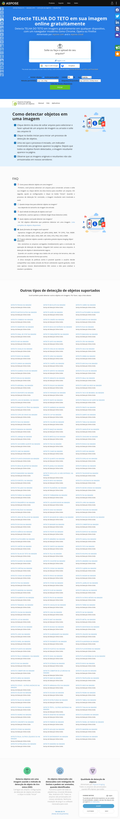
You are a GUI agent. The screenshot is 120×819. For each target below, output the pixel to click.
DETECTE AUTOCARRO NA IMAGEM (87, 312)
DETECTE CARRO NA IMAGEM (86, 305)
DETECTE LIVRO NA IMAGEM (85, 502)
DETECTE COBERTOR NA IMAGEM (87, 524)
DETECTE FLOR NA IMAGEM (52, 590)
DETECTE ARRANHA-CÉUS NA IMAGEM (56, 685)
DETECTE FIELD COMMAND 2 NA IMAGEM (25, 656)
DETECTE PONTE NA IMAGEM (53, 532)
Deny (106, 811)
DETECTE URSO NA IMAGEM (52, 356)
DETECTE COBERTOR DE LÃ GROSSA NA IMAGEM (56, 672)
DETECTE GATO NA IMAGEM (52, 342)
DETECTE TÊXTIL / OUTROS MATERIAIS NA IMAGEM (57, 708)
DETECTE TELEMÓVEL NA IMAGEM (54, 488)
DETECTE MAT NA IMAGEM (52, 620)
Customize (90, 811)
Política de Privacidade (90, 69)
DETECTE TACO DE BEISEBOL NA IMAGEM (90, 393)
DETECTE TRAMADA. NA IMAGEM (22, 605)
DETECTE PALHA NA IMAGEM (20, 700)
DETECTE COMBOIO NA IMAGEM (22, 320)
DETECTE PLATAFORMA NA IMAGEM (88, 649)
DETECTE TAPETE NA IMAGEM (53, 546)
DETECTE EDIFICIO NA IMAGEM (86, 532)
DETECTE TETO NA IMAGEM (85, 546)
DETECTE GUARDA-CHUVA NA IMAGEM (24, 371)
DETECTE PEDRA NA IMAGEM (85, 693)
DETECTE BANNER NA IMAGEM (53, 524)
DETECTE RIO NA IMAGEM (19, 663)
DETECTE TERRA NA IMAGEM (85, 605)
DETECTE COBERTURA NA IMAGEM (22, 671)
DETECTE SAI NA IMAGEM (84, 612)
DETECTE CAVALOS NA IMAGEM (21, 349)
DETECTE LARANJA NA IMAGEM (21, 437)
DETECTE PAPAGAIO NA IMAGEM (54, 393)
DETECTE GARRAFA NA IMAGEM (54, 407)
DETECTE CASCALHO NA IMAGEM (54, 605)
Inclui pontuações (52, 77)
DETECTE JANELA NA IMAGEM (53, 466)
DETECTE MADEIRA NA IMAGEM (21, 590)
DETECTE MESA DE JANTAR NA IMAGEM (24, 466)
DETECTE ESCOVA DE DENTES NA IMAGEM (90, 517)
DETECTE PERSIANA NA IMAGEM (87, 737)
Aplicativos (56, 103)
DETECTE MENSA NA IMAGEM (86, 466)
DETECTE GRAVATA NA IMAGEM (54, 378)
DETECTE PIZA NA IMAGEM (52, 444)
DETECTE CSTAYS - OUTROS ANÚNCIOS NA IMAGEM (25, 686)
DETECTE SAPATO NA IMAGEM (53, 371)
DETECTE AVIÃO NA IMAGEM (53, 312)
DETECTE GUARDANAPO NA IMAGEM (55, 634)
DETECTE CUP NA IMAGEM (52, 415)
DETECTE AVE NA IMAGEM (19, 342)
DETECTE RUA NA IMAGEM (85, 327)
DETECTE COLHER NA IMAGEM (53, 422)
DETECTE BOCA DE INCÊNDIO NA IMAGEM (57, 327)
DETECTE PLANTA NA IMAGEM (21, 649)
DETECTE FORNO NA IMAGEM (21, 495)
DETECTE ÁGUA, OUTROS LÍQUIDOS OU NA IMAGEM (25, 738)
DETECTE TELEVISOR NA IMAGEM (87, 473)
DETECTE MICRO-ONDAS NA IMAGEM (88, 488)
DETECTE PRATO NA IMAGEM (85, 407)
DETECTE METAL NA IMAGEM (85, 620)
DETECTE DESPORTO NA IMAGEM (22, 393)
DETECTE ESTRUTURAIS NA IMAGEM (55, 700)
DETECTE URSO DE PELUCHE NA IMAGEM (25, 517)
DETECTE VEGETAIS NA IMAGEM (54, 715)
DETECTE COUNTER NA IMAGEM (54, 561)
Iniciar (60, 87)
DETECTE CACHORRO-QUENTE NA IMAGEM (25, 444)
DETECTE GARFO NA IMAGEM (86, 415)
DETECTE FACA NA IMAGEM (20, 422)
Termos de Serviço (76, 69)
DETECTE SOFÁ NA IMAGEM (85, 451)
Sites (68, 3)
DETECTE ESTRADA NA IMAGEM (54, 663)
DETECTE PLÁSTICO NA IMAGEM (54, 649)
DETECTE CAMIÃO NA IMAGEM (53, 320)
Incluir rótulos (36, 77)
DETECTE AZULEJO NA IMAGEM (53, 729)
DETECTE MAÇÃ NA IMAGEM (52, 429)
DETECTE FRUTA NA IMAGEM (53, 598)
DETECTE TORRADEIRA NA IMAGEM (55, 495)
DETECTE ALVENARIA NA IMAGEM (87, 715)
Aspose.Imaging (99, 784)
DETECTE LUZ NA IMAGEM (19, 620)
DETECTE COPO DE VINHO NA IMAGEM (24, 415)
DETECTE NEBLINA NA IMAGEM (86, 590)
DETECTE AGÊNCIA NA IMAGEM (21, 532)
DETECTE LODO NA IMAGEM (20, 634)
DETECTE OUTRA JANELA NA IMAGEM (23, 744)
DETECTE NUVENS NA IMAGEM (21, 561)
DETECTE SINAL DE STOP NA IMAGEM (23, 334)
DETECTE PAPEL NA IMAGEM (20, 641)
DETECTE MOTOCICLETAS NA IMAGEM (24, 312)
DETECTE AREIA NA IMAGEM (20, 678)
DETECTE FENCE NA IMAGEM (53, 576)
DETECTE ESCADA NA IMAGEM (53, 693)
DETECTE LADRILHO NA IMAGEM (87, 583)
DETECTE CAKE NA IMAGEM (20, 451)
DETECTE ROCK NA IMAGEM (85, 663)
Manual (41, 103)
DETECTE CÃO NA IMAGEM (85, 342)
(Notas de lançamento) (60, 814)
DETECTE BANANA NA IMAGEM (21, 429)
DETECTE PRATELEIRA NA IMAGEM (87, 678)
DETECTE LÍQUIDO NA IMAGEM (86, 634)
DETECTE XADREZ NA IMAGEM (21, 715)
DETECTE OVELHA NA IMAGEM (53, 349)
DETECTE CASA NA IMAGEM (52, 612)
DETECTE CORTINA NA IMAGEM (21, 568)
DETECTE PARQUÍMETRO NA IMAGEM (56, 334)
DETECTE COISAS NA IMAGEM (53, 568)
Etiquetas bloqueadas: (81, 80)
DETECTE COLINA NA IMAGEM (21, 612)
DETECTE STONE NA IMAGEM (53, 583)
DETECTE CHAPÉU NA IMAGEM (53, 363)
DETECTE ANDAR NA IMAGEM (86, 576)
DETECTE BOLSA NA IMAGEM (20, 378)
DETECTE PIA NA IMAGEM (84, 495)
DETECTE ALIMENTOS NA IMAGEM (22, 598)
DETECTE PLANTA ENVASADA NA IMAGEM (25, 459)
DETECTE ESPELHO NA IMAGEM (86, 459)
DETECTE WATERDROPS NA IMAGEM (55, 737)
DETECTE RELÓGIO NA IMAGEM (21, 510)
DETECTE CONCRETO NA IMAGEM (22, 722)
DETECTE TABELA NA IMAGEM (86, 700)
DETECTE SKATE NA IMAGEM (53, 400)
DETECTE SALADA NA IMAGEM (86, 671)
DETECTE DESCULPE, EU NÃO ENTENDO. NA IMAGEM (58, 474)
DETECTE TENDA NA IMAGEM (21, 707)
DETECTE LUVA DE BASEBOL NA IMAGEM (24, 400)
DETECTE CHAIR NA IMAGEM (53, 451)
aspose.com (58, 34)
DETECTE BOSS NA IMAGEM (20, 356)
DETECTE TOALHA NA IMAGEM (86, 707)
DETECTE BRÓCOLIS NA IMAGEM (54, 437)
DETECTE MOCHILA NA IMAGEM (86, 363)
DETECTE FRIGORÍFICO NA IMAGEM (23, 502)
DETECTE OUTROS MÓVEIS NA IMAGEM (89, 598)
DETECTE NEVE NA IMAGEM (85, 685)
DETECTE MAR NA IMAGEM (52, 678)
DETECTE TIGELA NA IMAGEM (86, 422)
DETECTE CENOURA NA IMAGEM (87, 437)
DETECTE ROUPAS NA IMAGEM (86, 554)
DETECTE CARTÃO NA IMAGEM (21, 546)
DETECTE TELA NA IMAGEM (52, 554)
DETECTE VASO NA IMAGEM (52, 510)
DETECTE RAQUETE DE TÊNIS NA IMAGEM (25, 407)
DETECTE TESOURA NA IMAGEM (86, 510)
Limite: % (68, 77)
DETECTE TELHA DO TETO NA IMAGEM (24, 554)
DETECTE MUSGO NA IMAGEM (53, 627)
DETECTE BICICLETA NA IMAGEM (54, 305)
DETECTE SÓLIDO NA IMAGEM (21, 693)
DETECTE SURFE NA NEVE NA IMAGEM (89, 385)
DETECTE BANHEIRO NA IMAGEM (22, 473)
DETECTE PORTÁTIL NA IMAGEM (21, 481)
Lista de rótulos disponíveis (61, 84)
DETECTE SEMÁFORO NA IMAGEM (22, 327)
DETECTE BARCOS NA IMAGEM (86, 320)
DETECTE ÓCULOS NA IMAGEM (86, 371)
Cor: (85, 77)
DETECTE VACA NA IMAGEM (85, 349)
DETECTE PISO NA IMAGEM (20, 583)
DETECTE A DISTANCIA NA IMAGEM (87, 481)
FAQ (47, 103)
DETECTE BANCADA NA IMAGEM (87, 334)
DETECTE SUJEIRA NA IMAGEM (86, 568)
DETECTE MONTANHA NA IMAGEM (87, 627)
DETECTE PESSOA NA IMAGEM (21, 305)
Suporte (60, 3)
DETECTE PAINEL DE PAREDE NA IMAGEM (90, 722)
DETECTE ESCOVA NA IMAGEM (21, 524)
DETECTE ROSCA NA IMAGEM (85, 444)
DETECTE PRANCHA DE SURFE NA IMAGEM (90, 400)
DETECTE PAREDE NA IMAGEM (53, 722)
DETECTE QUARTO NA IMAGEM (53, 459)
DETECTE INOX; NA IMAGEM (52, 656)
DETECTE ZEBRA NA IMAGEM (85, 356)
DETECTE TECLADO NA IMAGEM (21, 488)
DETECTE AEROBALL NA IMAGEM (22, 385)
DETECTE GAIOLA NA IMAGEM (86, 539)
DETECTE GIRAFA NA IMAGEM (21, 363)
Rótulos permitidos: (40, 80)
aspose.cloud (77, 34)
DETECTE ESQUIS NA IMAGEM (53, 385)
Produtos (52, 3)
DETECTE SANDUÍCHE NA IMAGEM (87, 429)
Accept (98, 806)
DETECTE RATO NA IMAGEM (52, 481)
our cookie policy (94, 802)
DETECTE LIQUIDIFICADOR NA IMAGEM (56, 502)
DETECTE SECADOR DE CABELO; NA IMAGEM (58, 517)
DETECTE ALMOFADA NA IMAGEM (87, 641)
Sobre (76, 3)
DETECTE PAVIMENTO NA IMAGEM (55, 641)
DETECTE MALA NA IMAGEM (85, 378)
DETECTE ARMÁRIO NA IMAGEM (54, 539)
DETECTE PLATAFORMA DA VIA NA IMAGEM (90, 656)
